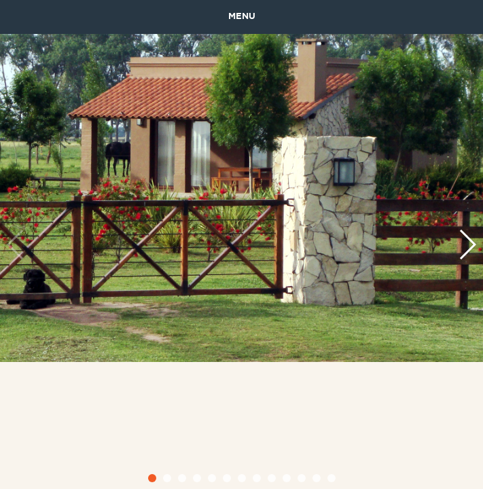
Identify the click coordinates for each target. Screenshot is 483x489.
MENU (241, 16)
